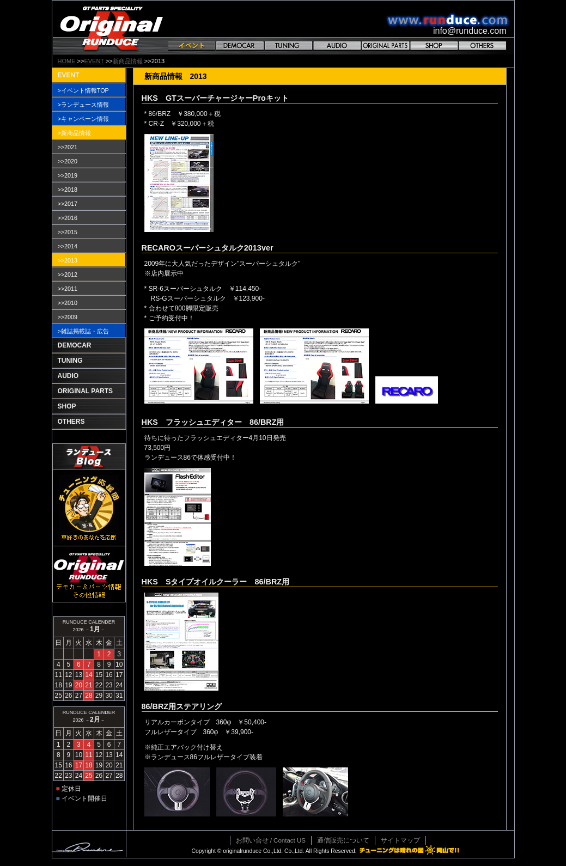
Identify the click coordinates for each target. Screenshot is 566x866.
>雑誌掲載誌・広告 (83, 331)
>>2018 (68, 189)
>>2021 (68, 147)
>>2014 (68, 246)
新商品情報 (128, 61)
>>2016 (68, 218)
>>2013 (68, 260)
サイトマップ (400, 840)
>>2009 (68, 317)
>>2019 (68, 175)
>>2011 (68, 288)
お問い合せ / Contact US (271, 840)
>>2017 (68, 203)
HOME (67, 61)
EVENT (94, 61)
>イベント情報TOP (83, 90)
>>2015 (68, 232)
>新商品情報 (74, 133)
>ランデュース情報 (83, 104)
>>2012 (68, 274)
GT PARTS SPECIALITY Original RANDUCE (111, 27)
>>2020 (68, 161)
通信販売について (343, 840)
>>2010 (68, 303)
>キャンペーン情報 (83, 118)
